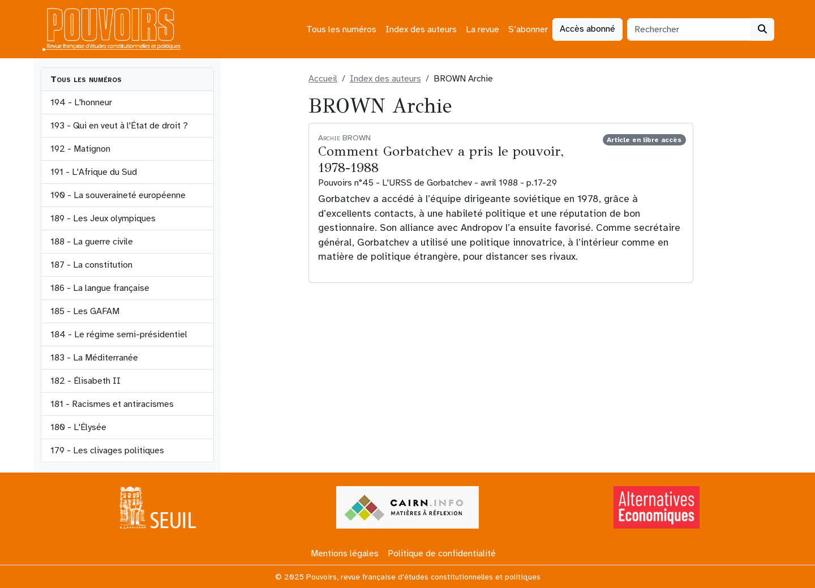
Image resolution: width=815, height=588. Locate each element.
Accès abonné (587, 29)
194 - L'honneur (81, 102)
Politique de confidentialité (442, 553)
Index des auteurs (421, 29)
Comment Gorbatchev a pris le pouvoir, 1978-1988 (441, 159)
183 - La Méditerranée (94, 357)
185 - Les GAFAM (84, 311)
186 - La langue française (99, 288)
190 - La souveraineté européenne (118, 195)
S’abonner (528, 29)
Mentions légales (345, 553)
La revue (482, 29)
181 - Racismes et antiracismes (112, 404)
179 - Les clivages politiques (107, 450)
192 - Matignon (80, 148)
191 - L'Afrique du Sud (93, 172)
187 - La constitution (91, 265)
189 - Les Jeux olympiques (103, 218)
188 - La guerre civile (91, 241)
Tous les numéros (341, 29)
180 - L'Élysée (78, 427)
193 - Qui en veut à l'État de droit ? (119, 125)
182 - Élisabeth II (85, 381)
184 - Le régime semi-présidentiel (118, 334)
